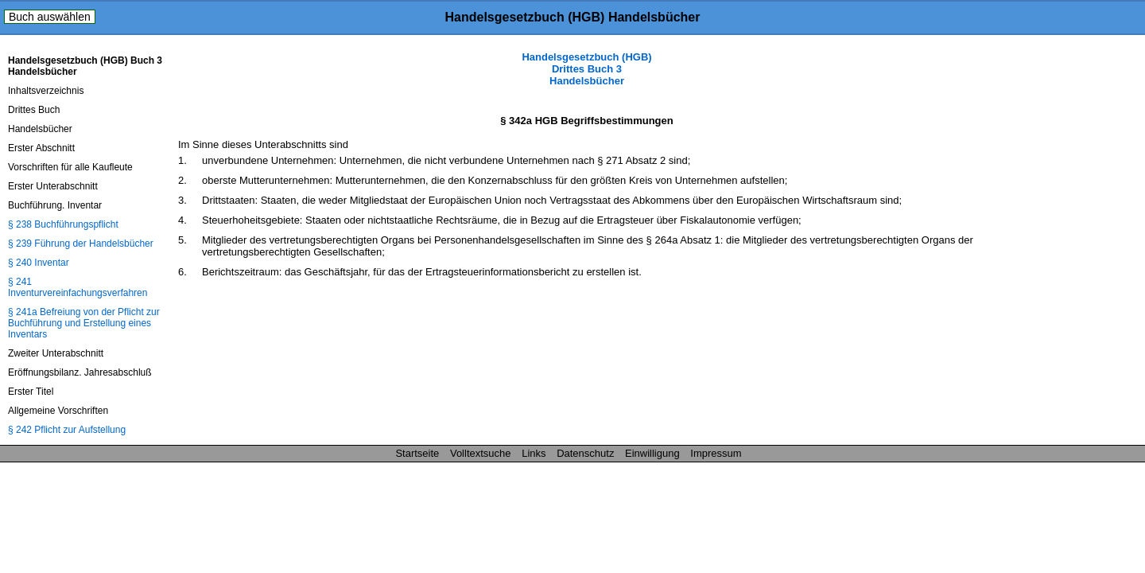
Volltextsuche (480, 453)
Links (533, 453)
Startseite (417, 453)
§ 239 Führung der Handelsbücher (80, 243)
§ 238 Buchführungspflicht (63, 224)
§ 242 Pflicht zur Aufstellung (67, 429)
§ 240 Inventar (38, 262)
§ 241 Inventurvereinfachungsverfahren (77, 287)
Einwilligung (652, 453)
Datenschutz (585, 453)
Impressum (715, 453)
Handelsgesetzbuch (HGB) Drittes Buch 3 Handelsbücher (586, 69)
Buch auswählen (50, 16)
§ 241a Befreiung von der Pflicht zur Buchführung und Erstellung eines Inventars (84, 323)
